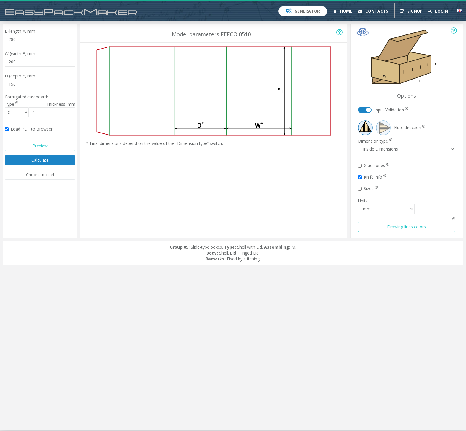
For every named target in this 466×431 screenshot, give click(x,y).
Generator (303, 11)
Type (11, 104)
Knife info (372, 177)
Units (363, 201)
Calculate (40, 160)
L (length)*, (20, 31)
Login (438, 11)
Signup (411, 11)
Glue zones (373, 165)
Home (342, 11)
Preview (40, 145)
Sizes (368, 188)
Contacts (373, 11)
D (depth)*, (20, 76)
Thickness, (60, 104)
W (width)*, (20, 53)
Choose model (40, 174)
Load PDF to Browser (29, 129)
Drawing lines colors (406, 226)
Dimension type (375, 141)
